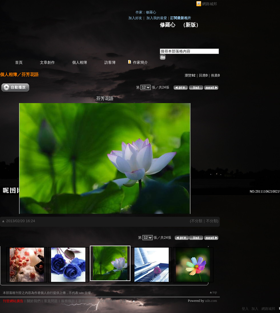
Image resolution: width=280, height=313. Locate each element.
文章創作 (47, 62)
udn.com (211, 301)
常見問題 (51, 301)
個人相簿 (79, 62)
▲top (213, 292)
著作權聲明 (86, 301)
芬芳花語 (30, 74)
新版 (191, 25)
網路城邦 (209, 4)
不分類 (196, 221)
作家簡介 (140, 62)
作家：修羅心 (146, 12)
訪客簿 (110, 62)
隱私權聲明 (107, 301)
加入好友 (135, 18)
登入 (245, 309)
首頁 (19, 62)
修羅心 (167, 25)
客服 (122, 301)
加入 (254, 309)
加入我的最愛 (156, 18)
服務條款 (68, 301)
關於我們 (34, 301)
